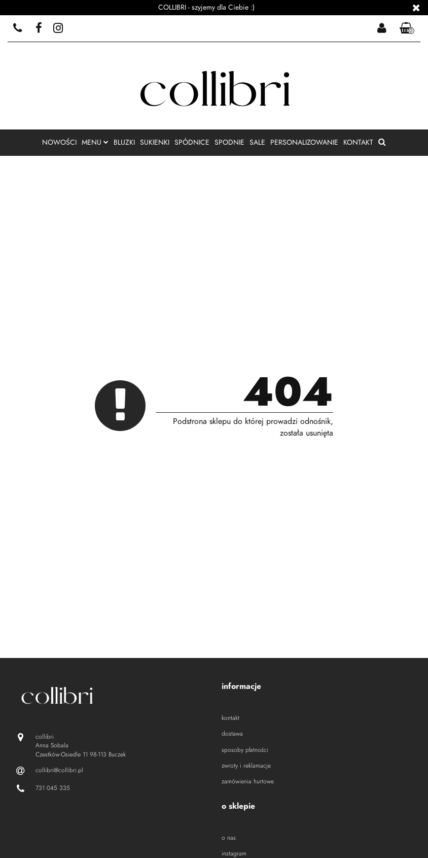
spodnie (229, 142)
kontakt (358, 142)
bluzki (124, 142)
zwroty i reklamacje (246, 766)
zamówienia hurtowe (248, 781)
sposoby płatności (245, 750)
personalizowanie (304, 142)
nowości (59, 142)
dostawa (232, 734)
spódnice (191, 142)
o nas (229, 838)
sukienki (154, 142)
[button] (407, 28)
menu (95, 142)
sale (257, 142)
